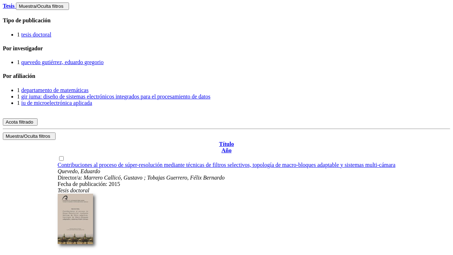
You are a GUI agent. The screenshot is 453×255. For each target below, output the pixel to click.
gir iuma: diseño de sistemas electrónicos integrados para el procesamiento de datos (116, 97)
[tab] (226, 20)
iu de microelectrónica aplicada (56, 103)
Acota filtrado (20, 122)
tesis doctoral (36, 35)
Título (226, 144)
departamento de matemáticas (54, 90)
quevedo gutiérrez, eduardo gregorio (62, 62)
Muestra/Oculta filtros (42, 6)
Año (226, 150)
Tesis (9, 6)
